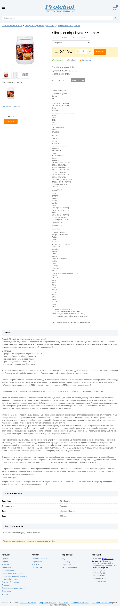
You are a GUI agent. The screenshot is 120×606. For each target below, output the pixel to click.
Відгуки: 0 (65, 37)
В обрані (72, 60)
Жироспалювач (8, 570)
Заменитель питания (80, 603)
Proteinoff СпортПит (100, 568)
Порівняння (66, 564)
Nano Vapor (63, 603)
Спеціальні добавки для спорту (40, 25)
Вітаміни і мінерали (10, 579)
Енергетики (6, 591)
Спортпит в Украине (47, 603)
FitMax (66, 74)
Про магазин (37, 567)
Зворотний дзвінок (69, 567)
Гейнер (5, 562)
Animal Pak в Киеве (28, 603)
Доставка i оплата (39, 559)
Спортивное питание (12, 25)
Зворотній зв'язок (99, 581)
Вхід (53, 541)
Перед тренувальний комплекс (14, 576)
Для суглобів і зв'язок (10, 582)
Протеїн (5, 559)
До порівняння (87, 60)
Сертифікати (37, 562)
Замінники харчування (69, 25)
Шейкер (5, 594)
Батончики (6, 585)
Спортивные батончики (101, 603)
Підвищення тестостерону (12, 573)
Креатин (5, 564)
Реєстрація (66, 562)
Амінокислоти (7, 567)
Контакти (35, 564)
